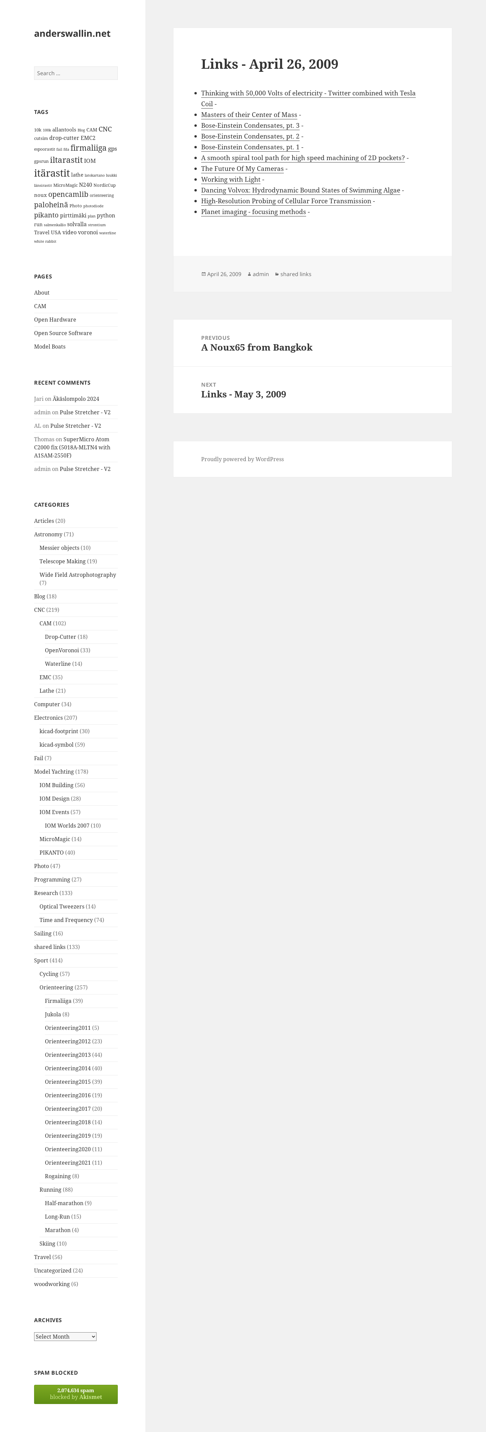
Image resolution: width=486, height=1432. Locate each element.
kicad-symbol (56, 744)
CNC (39, 610)
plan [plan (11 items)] (92, 216)
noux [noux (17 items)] (40, 194)
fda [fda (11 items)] (66, 149)
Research (46, 893)
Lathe (46, 690)
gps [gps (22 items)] (112, 148)
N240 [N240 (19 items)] (85, 184)
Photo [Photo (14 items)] (76, 206)
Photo (41, 866)
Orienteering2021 (68, 1162)
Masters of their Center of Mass (249, 114)
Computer (47, 704)
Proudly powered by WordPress (242, 459)
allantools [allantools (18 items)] (64, 129)
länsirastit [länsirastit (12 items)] (43, 185)
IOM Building (56, 785)
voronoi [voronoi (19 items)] (88, 232)
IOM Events (54, 812)
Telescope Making (62, 561)
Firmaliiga (58, 1001)
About (42, 292)
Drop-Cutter (60, 636)
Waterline (58, 663)
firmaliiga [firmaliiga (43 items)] (89, 147)
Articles (44, 521)
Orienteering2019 (68, 1135)
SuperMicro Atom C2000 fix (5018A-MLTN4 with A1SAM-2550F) (72, 447)
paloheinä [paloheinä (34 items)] (51, 204)
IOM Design (54, 798)
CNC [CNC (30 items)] (105, 128)
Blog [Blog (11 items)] (81, 130)
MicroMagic (54, 839)
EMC (45, 677)
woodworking (52, 1284)
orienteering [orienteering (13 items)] (102, 195)
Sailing (43, 933)
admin (261, 274)
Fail (38, 758)
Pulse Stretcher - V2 (85, 412)
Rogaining (58, 1176)
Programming (52, 879)
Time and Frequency (66, 920)
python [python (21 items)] (106, 215)
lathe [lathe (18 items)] (77, 174)
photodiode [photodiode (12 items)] (93, 205)
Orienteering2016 (68, 1095)
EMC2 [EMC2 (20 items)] (88, 138)
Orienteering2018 (68, 1122)
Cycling (48, 974)
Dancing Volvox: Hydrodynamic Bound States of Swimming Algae (300, 190)
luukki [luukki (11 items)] (111, 175)
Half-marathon (64, 1203)
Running (50, 1189)
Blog (39, 596)
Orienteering (56, 987)
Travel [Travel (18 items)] (42, 232)
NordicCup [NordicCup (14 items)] (104, 185)
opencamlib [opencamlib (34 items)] (68, 194)
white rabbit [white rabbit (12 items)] (45, 241)
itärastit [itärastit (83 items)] (52, 173)
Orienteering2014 (68, 1068)
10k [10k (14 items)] (38, 130)
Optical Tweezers (61, 906)
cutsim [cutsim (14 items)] (41, 138)
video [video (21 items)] (69, 232)
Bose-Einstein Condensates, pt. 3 (250, 125)
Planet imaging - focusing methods (253, 211)
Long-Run (57, 1216)
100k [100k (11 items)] (47, 130)
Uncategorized (53, 1270)
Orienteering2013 (68, 1054)
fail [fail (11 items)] (59, 149)
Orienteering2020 (68, 1149)
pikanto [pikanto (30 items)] (46, 214)
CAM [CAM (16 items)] (91, 129)
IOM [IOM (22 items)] (90, 161)
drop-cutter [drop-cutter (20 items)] (64, 138)
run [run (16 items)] (38, 224)
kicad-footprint (58, 731)
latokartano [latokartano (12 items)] (95, 175)
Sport (41, 960)
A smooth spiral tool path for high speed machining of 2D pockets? (303, 157)
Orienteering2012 (68, 1041)
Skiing (47, 1243)
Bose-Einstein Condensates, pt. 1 (250, 147)
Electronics (48, 717)
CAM (40, 306)
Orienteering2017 (68, 1108)
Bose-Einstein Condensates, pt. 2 (250, 136)
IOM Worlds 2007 (67, 825)
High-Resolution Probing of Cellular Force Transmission (286, 201)
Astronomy (48, 534)
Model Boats (49, 346)
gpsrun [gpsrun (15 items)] (41, 161)
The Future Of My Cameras (242, 168)
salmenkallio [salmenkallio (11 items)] (55, 224)
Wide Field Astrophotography (77, 574)
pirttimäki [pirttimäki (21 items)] (73, 215)
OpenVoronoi (62, 650)
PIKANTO (51, 852)
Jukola (53, 1014)
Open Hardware (55, 319)
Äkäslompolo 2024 (76, 398)
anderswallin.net (72, 33)
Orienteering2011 (68, 1028)
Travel (42, 1257)
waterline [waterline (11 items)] (107, 233)
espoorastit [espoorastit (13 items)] (44, 149)
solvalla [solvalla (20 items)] (77, 224)
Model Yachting (54, 771)
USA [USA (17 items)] (56, 232)
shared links (49, 947)
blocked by (75, 1394)
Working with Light (231, 179)
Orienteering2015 (68, 1081)
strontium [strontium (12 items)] (97, 224)
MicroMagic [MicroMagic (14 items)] (65, 185)
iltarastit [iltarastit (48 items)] (66, 159)
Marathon (58, 1230)
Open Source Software (63, 333)
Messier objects (59, 547)
